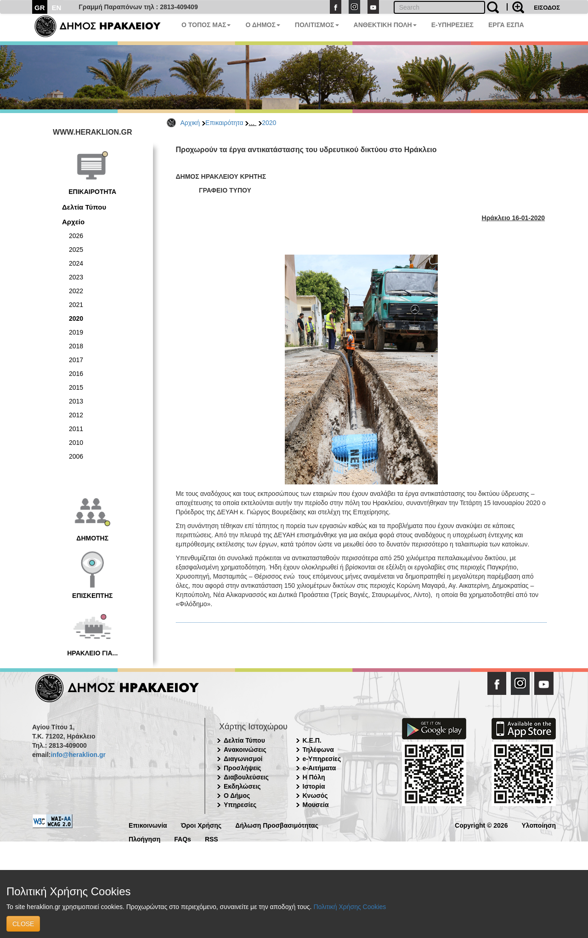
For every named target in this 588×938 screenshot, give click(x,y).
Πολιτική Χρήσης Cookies (349, 906)
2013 (76, 401)
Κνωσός (315, 795)
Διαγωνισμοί (243, 758)
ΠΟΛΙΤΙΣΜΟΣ (317, 24)
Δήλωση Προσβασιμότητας (276, 825)
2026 (76, 235)
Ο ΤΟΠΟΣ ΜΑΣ (206, 24)
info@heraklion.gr (78, 754)
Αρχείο (73, 222)
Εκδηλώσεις (242, 786)
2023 (76, 277)
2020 (269, 122)
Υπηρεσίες (240, 804)
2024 (76, 263)
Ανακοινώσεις (245, 749)
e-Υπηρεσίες (322, 758)
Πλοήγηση (144, 838)
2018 (76, 346)
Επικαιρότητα (224, 122)
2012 (76, 415)
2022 (76, 291)
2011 (76, 428)
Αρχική (190, 122)
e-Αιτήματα (319, 768)
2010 (76, 442)
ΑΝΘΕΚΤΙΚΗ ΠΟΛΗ (385, 24)
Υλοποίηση (538, 825)
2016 (76, 373)
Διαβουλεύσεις (246, 777)
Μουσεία (316, 804)
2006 (76, 456)
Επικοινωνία (148, 825)
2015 (76, 387)
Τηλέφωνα (318, 749)
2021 (76, 304)
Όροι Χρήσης (201, 825)
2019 (76, 332)
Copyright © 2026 (481, 825)
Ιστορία (314, 786)
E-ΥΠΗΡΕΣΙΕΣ (452, 24)
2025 (76, 249)
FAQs (182, 838)
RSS (211, 838)
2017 (76, 360)
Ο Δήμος (237, 795)
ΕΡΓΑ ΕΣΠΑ (506, 24)
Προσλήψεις (242, 768)
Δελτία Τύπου (84, 207)
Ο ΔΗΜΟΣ (262, 24)
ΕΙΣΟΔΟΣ (547, 7)
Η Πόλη (314, 777)
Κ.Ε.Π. (312, 740)
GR (39, 7)
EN (57, 7)
